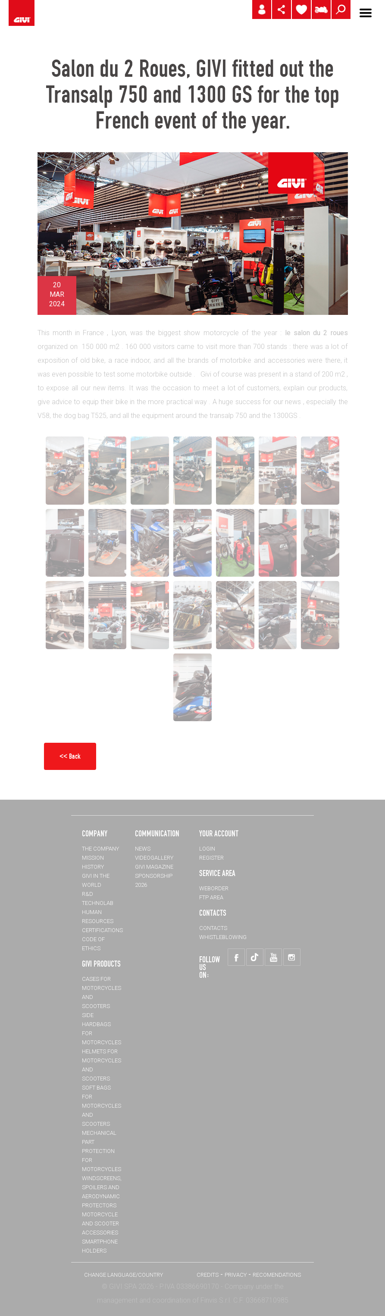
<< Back (70, 756)
